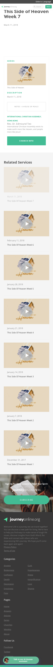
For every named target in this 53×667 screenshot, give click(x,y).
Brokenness (9, 570)
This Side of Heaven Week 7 (20, 201)
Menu (48, 7)
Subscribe (26, 499)
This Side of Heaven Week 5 (20, 288)
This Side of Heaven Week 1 (20, 464)
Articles (7, 615)
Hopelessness (34, 570)
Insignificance (34, 579)
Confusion (8, 575)
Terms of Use (9, 550)
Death (7, 579)
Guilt (30, 565)
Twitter (7, 652)
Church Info (26, 141)
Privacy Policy (10, 547)
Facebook (8, 647)
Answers (7, 611)
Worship (7, 629)
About (6, 634)
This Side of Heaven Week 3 (20, 376)
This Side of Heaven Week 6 (20, 244)
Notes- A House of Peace (26, 107)
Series (6, 620)
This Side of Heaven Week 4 (20, 332)
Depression (9, 584)
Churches (8, 625)
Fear (6, 593)
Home (6, 606)
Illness (30, 575)
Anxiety (7, 565)
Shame (31, 588)
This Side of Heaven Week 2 (20, 420)
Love (30, 584)
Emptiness (8, 588)
